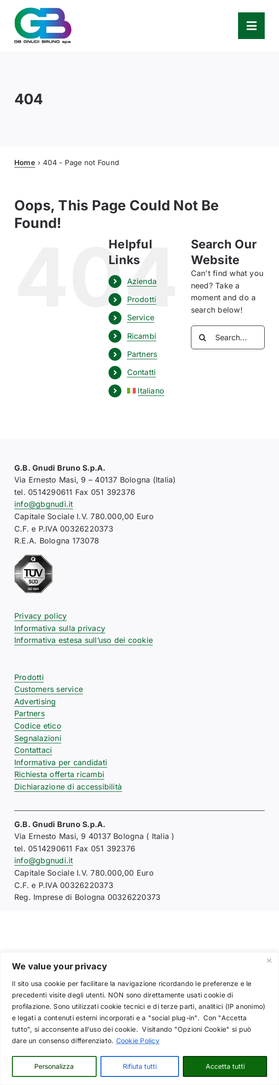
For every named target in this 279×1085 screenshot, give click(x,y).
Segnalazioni (37, 738)
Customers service (48, 689)
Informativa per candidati (60, 762)
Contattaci (33, 750)
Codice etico (37, 725)
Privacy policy (40, 616)
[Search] (203, 337)
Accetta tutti (225, 1066)
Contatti (141, 372)
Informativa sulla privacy (59, 628)
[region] (139, 1018)
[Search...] (228, 337)
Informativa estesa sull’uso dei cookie (83, 640)
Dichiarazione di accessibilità (68, 786)
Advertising (35, 701)
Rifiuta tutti (140, 1066)
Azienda (142, 281)
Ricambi (142, 336)
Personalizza (54, 1066)
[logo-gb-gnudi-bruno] (42, 11)
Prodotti (142, 299)
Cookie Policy (137, 1040)
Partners (142, 354)
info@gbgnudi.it (43, 504)
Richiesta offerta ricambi (59, 774)
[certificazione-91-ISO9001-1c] (33, 558)
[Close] (269, 960)
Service (141, 317)
